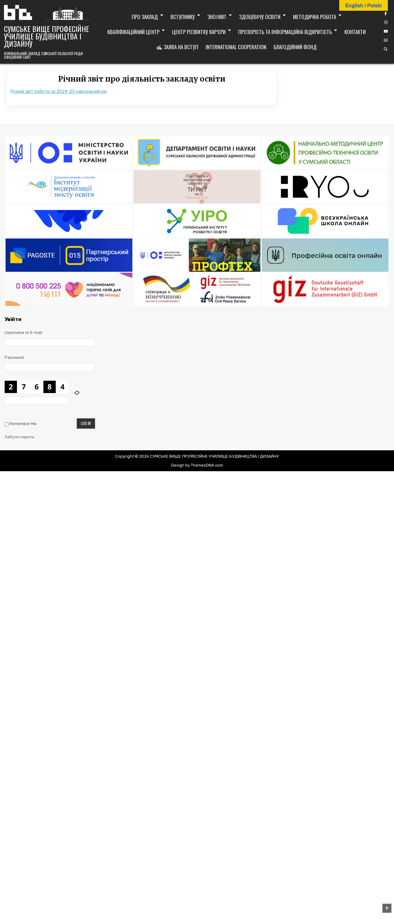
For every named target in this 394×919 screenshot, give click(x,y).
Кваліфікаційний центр (133, 32)
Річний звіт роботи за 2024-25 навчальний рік (58, 91)
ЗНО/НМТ (217, 17)
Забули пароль (19, 437)
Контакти (355, 32)
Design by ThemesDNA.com (197, 465)
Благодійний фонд (295, 47)
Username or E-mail (23, 332)
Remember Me (23, 423)
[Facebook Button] (386, 14)
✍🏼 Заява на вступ (177, 47)
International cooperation (236, 47)
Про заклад (145, 17)
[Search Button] (386, 49)
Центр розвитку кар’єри (199, 32)
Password (14, 357)
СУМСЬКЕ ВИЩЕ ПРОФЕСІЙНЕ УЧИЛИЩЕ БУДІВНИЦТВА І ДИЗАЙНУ (46, 36)
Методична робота (314, 17)
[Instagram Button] (386, 22)
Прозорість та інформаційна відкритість (285, 32)
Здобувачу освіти (259, 17)
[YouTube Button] (386, 31)
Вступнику (183, 17)
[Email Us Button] (386, 40)
